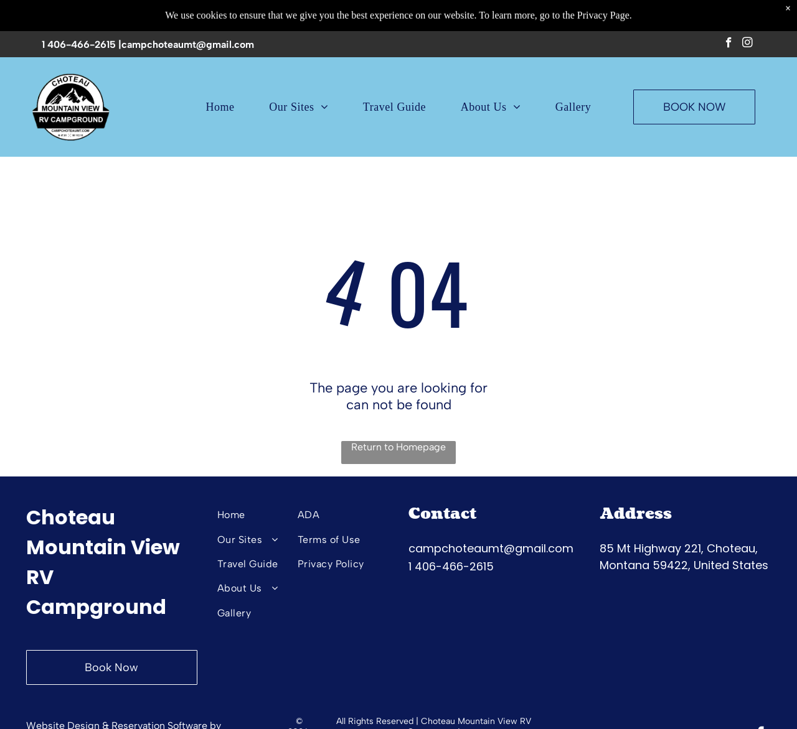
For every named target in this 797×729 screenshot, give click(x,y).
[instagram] (747, 41)
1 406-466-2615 (79, 42)
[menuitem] (220, 104)
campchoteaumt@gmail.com (187, 42)
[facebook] (729, 41)
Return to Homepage (398, 447)
